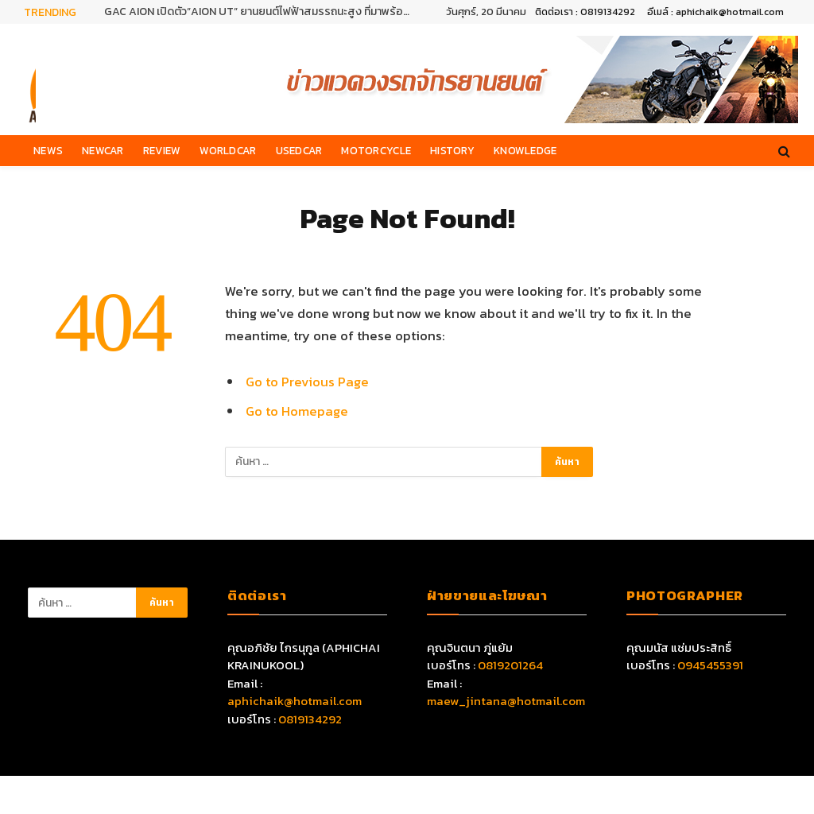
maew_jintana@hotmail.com (506, 701)
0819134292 (310, 719)
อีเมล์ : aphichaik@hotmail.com (715, 12)
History (452, 150)
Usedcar (299, 150)
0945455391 (710, 665)
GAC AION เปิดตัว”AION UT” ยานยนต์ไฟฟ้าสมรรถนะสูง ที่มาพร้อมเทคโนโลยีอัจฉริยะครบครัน (263, 12)
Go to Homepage (297, 411)
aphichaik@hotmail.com (294, 701)
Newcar (103, 150)
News (48, 150)
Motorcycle (376, 150)
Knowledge (525, 150)
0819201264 (510, 665)
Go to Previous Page (307, 382)
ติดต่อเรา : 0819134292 (585, 12)
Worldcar (228, 150)
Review (162, 150)
